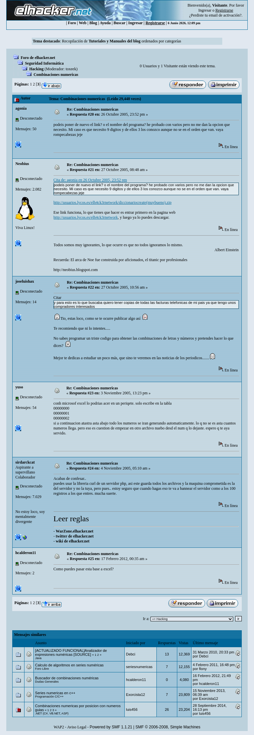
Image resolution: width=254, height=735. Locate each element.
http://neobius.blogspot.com (76, 269)
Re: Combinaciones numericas (92, 109)
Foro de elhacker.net (38, 57)
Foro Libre (42, 668)
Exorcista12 (135, 695)
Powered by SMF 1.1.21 (111, 727)
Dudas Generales (47, 681)
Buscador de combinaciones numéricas (67, 678)
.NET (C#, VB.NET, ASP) (51, 713)
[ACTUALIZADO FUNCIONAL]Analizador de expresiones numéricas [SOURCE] (71, 652)
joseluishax (24, 281)
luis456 (132, 709)
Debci (130, 654)
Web (82, 23)
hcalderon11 (25, 552)
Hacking (36, 69)
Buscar (119, 23)
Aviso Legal (76, 727)
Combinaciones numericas (55, 74)
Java (38, 658)
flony (203, 669)
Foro (72, 23)
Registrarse (155, 23)
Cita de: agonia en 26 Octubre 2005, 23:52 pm (90, 180)
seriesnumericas (139, 667)
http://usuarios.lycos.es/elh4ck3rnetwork (86, 217)
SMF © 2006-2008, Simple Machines (168, 727)
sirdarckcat (24, 462)
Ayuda (105, 23)
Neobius (22, 163)
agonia (20, 108)
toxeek (70, 69)
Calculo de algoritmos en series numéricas (69, 665)
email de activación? (225, 15)
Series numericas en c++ (55, 693)
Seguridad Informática (44, 63)
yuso (19, 387)
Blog (93, 23)
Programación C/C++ (49, 696)
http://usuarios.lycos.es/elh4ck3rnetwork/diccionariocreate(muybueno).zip (113, 202)
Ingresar (204, 10)
